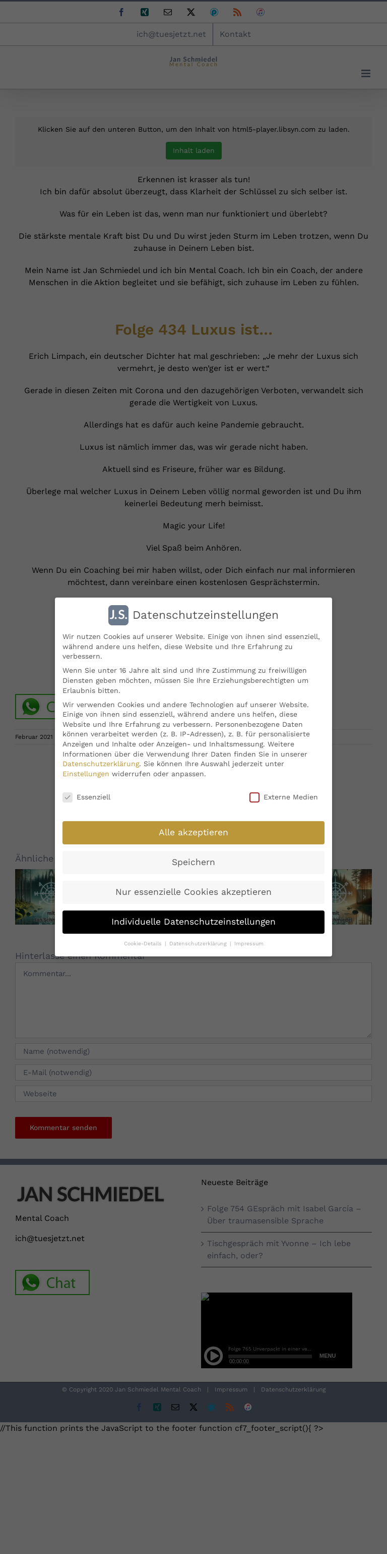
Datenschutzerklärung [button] (199, 943)
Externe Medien (283, 797)
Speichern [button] (193, 862)
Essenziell (86, 797)
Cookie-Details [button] (144, 943)
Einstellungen (85, 774)
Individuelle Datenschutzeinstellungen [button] (193, 922)
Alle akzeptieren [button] (193, 832)
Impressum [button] (249, 943)
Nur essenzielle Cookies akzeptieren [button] (193, 892)
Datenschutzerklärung (100, 764)
